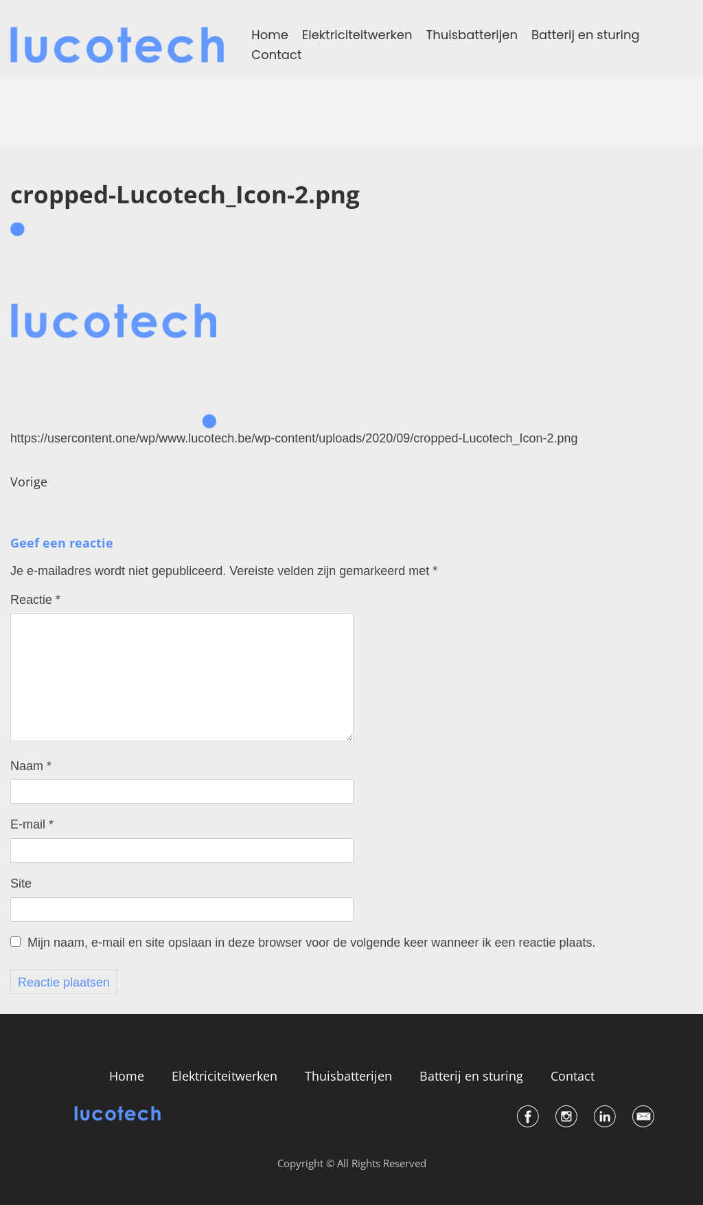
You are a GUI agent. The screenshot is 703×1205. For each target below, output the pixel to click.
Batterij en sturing (585, 34)
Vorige (28, 482)
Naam (30, 766)
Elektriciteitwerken (357, 34)
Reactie (35, 600)
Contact (276, 54)
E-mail (32, 824)
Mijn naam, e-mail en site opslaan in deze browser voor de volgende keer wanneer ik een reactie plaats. (311, 942)
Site (21, 883)
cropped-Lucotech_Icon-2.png (185, 194)
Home (269, 34)
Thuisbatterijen (472, 34)
